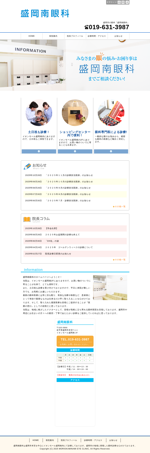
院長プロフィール (75, 36)
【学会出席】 (51, 228)
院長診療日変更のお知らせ (58, 254)
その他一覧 (120, 206)
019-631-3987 (106, 27)
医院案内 (53, 36)
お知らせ (118, 36)
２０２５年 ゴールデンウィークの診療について (69, 247)
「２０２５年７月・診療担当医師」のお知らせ (68, 200)
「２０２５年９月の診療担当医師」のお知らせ (68, 188)
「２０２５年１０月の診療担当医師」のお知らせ (69, 181)
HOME (32, 36)
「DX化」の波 (52, 241)
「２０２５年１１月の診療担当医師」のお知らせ (69, 175)
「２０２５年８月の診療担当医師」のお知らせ (68, 194)
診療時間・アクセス (97, 36)
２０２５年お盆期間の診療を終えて (62, 234)
